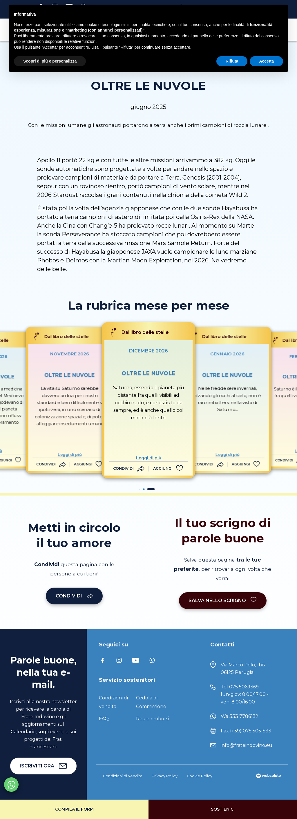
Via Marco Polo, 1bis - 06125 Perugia (244, 668)
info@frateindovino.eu (246, 745)
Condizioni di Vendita (122, 776)
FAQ (104, 718)
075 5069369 (244, 687)
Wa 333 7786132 (239, 716)
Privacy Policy (165, 776)
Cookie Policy (199, 776)
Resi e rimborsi (152, 718)
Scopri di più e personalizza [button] (50, 61)
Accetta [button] (266, 61)
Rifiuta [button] (232, 61)
